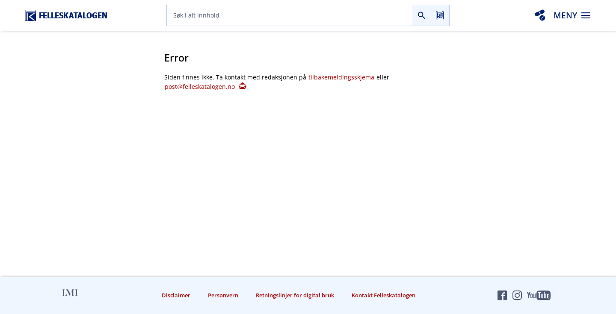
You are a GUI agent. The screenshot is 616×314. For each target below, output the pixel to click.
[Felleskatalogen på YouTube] (538, 295)
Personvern (223, 295)
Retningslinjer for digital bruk (295, 295)
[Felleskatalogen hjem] (66, 15)
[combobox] (289, 15)
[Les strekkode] (440, 15)
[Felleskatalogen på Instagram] (517, 295)
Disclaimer (176, 295)
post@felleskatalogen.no (205, 86)
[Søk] (421, 15)
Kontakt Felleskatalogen (383, 295)
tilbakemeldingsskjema (342, 77)
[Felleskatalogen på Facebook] (502, 295)
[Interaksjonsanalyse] (540, 15)
